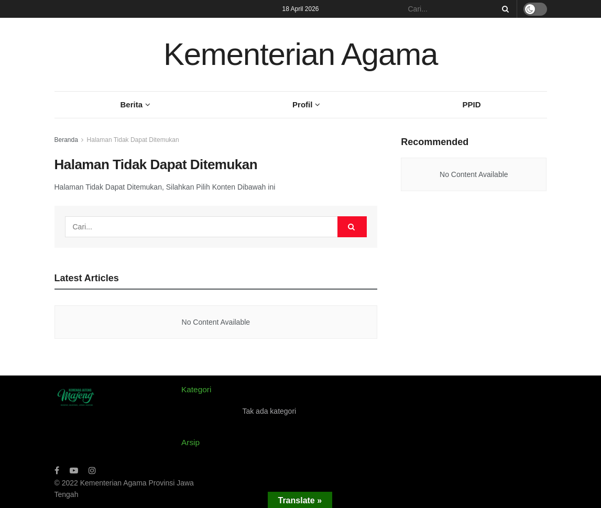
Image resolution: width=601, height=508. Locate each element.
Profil (302, 104)
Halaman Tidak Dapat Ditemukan (133, 139)
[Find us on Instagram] (92, 471)
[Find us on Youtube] (74, 471)
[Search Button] (503, 9)
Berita (132, 104)
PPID (471, 104)
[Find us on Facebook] (56, 471)
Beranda (66, 139)
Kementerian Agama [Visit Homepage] (300, 54)
